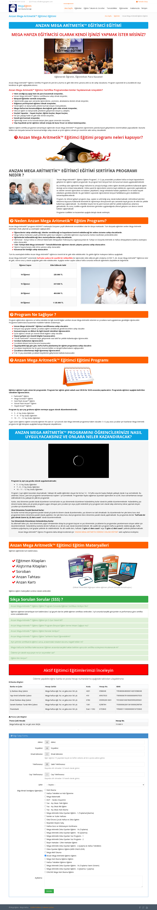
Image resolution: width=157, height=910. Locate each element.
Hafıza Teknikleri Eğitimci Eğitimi (58, 862)
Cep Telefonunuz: (36, 774)
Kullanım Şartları (48, 907)
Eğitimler (78, 8)
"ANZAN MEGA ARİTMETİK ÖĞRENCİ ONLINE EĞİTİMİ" (96, 532)
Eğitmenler (123, 8)
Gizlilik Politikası (35, 907)
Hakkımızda (135, 8)
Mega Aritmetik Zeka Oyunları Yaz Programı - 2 (64, 839)
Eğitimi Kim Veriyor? (19, 658)
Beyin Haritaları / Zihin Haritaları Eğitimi (61, 842)
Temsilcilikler (112, 8)
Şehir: (41, 785)
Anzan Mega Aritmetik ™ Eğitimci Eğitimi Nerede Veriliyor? (35, 631)
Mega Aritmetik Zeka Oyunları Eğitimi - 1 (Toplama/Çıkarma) (69, 813)
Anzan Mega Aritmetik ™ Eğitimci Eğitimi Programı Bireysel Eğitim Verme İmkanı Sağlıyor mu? (49, 625)
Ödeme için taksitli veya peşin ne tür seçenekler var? (33, 652)
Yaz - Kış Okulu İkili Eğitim (56, 806)
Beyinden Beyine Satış (54, 823)
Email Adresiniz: (37, 754)
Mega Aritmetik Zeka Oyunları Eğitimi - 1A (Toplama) (66, 829)
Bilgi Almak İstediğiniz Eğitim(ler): (30, 790)
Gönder (49, 891)
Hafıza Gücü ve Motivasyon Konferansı (61, 826)
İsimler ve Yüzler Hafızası (55, 816)
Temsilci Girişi (143, 2)
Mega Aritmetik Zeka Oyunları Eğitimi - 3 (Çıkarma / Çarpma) (69, 869)
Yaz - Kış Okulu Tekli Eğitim (56, 803)
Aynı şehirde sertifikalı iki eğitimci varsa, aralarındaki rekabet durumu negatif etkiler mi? (47, 642)
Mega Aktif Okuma (53, 852)
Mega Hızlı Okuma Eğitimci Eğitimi (59, 859)
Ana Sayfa (68, 8)
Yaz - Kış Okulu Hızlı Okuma (56, 810)
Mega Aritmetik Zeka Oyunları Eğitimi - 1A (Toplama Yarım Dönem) (72, 865)
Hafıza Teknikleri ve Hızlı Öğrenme (59, 793)
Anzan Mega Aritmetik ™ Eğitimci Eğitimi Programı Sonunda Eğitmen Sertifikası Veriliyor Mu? (49, 606)
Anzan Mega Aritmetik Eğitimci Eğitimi (60, 856)
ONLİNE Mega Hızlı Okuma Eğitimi (59, 872)
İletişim (144, 8)
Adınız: (40, 742)
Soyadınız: (39, 748)
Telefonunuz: (38, 764)
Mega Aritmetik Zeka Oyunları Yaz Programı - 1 (64, 836)
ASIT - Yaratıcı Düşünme (55, 800)
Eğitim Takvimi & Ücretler (94, 8)
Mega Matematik (52, 796)
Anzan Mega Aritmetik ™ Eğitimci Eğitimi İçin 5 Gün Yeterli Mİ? (37, 620)
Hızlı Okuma (50, 790)
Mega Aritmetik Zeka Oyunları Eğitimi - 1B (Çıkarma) (66, 833)
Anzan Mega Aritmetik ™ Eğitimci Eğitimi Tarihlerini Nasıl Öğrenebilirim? (40, 636)
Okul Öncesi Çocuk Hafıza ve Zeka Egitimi (62, 819)
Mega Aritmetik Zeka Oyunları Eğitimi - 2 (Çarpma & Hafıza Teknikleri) (73, 846)
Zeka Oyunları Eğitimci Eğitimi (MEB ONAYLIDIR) (65, 849)
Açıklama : (39, 878)
